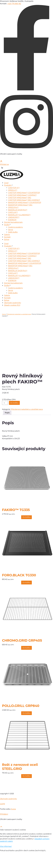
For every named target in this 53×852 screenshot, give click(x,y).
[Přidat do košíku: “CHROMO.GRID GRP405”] (26, 648)
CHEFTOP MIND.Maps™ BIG (19, 198)
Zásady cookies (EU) (12, 305)
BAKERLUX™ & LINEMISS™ (19, 215)
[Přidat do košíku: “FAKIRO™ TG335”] (26, 517)
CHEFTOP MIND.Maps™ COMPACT (22, 195)
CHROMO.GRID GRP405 (22, 640)
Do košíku (14, 403)
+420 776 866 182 (14, 4)
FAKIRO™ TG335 (16, 510)
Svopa (13, 809)
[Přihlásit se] (26, 162)
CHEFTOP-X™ (14, 188)
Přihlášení (4, 814)
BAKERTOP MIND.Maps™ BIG (20, 205)
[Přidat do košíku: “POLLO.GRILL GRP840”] (26, 713)
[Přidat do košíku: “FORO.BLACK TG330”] (26, 582)
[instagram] (26, 151)
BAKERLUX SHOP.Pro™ (17, 210)
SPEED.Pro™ (13, 207)
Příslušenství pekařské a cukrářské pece (19, 314)
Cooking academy (15, 227)
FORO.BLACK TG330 (19, 575)
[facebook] (26, 90)
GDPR (2, 804)
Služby (6, 225)
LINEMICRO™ (13, 217)
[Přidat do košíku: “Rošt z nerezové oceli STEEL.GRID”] (26, 776)
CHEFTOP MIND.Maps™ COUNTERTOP (24, 193)
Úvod (6, 183)
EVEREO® (12, 220)
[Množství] (5, 403)
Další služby (13, 232)
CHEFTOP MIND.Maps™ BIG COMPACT (24, 200)
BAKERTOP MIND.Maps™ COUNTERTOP (24, 203)
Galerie (7, 235)
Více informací (6, 846)
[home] (11, 179)
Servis (10, 230)
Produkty (8, 185)
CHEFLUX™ (13, 212)
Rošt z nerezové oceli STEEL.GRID (20, 767)
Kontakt (7, 237)
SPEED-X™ (12, 190)
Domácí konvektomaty (13, 222)
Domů (4, 314)
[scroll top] (1, 827)
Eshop (6, 239)
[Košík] (2, 168)
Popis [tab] (7, 413)
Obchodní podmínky (12, 303)
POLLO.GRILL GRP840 (20, 706)
